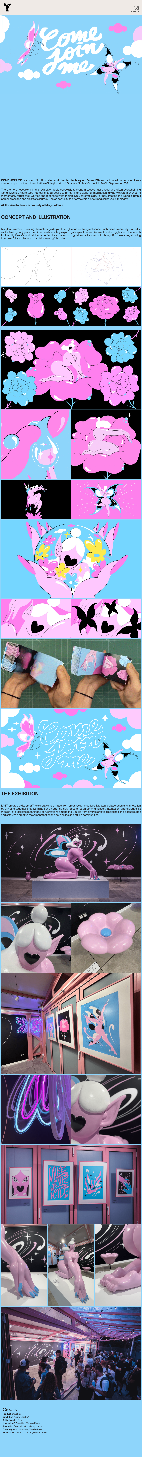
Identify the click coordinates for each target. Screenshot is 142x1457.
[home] (7, 7)
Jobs (137, 9)
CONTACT (135, 11)
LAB (137, 8)
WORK (136, 6)
